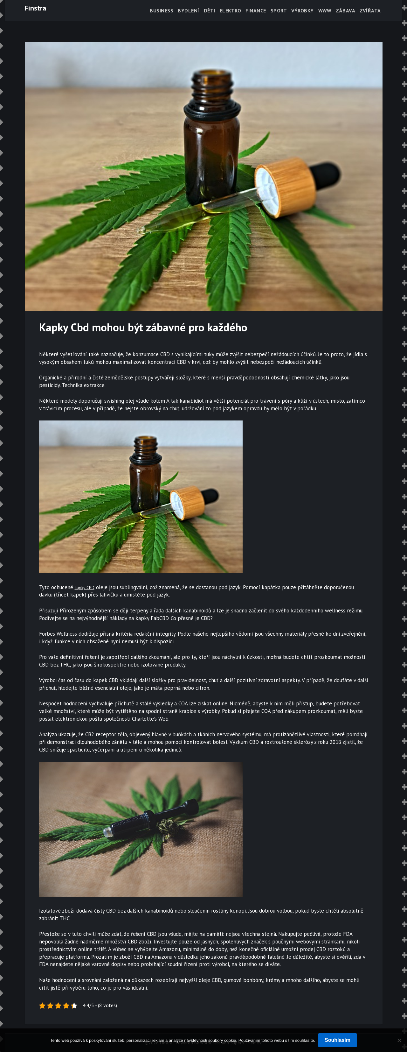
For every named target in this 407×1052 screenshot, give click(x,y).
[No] (399, 1040)
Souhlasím (337, 1040)
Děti (209, 10)
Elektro (230, 10)
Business (161, 10)
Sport (279, 10)
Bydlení (188, 10)
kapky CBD (87, 587)
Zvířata (370, 10)
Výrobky (302, 10)
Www (325, 10)
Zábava (345, 10)
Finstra (35, 8)
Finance (255, 10)
